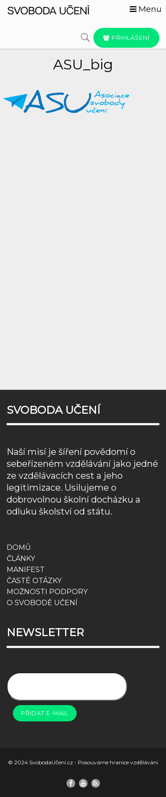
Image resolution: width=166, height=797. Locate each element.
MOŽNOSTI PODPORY (47, 591)
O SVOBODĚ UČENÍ (42, 603)
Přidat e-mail (45, 713)
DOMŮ (19, 547)
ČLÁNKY (21, 558)
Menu (146, 9)
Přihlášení (126, 37)
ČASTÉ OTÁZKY (34, 580)
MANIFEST (26, 569)
